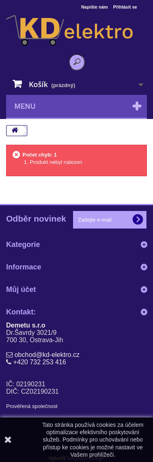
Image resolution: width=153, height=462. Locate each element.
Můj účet (21, 289)
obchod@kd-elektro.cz (46, 354)
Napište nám (94, 6)
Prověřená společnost (32, 406)
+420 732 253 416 (39, 362)
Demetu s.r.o (25, 325)
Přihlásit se (125, 6)
